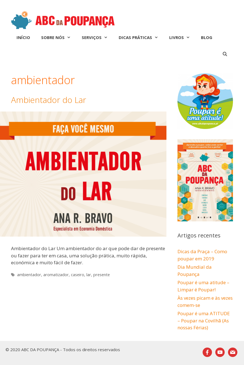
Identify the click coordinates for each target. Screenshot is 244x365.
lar (88, 274)
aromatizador (56, 274)
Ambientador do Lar (48, 99)
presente (101, 274)
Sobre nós (58, 37)
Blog (206, 37)
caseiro (77, 274)
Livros (182, 37)
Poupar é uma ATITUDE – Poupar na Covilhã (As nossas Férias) (203, 320)
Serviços (97, 37)
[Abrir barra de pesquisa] (225, 54)
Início (23, 37)
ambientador (29, 274)
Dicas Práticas (141, 37)
